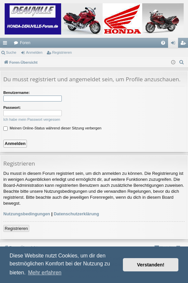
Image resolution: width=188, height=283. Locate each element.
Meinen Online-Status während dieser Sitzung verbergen (52, 128)
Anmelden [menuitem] (174, 44)
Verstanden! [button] (150, 264)
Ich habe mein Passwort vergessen (31, 119)
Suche (11, 52)
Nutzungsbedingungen (26, 213)
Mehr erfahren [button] (44, 272)
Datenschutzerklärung (76, 213)
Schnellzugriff (6, 44)
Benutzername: (16, 93)
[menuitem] (163, 43)
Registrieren (62, 52)
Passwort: (12, 107)
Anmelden (34, 52)
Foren (25, 42)
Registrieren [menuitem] (184, 44)
